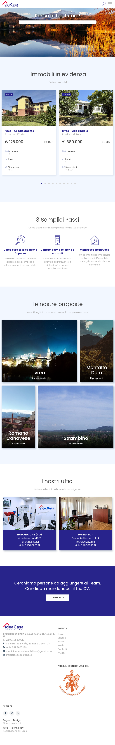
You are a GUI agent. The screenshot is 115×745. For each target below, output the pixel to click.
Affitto (61, 642)
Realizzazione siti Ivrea (15, 731)
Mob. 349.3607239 (85, 545)
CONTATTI (58, 597)
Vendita (62, 638)
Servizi (61, 645)
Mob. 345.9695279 (29, 545)
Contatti (62, 649)
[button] (41, 183)
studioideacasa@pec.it (19, 654)
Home (61, 634)
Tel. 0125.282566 (85, 542)
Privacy (61, 653)
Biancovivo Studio (12, 723)
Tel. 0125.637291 (29, 542)
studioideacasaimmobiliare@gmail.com (29, 651)
